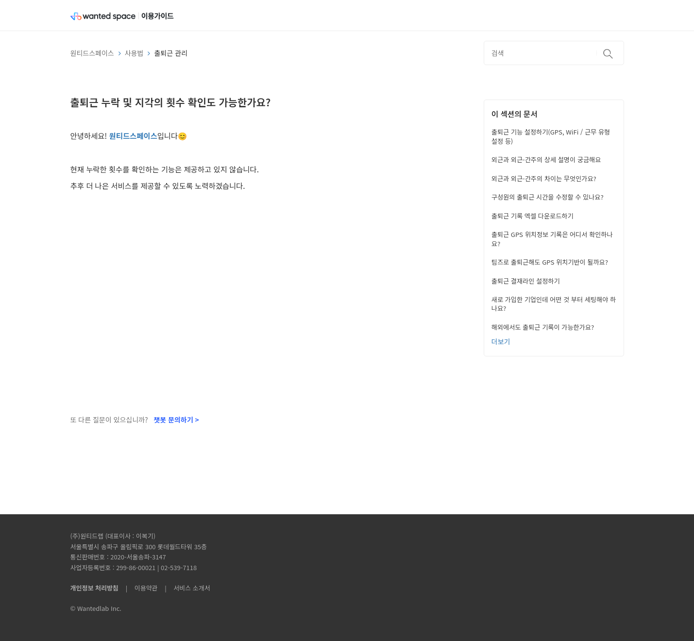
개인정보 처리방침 (94, 587)
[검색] (554, 53)
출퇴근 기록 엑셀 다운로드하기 (532, 215)
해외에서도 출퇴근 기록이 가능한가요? (542, 327)
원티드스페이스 (92, 53)
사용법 (134, 53)
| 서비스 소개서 (184, 587)
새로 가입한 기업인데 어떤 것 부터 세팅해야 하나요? (553, 304)
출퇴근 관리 (170, 53)
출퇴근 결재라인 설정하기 (525, 281)
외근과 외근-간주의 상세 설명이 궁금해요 (546, 159)
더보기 (500, 341)
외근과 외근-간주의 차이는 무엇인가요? (543, 178)
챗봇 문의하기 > (176, 419)
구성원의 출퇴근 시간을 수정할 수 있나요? (547, 197)
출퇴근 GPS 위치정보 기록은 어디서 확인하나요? (552, 239)
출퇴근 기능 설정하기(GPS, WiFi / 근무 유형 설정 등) (550, 136)
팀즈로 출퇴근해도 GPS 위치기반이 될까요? (549, 262)
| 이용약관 (139, 587)
